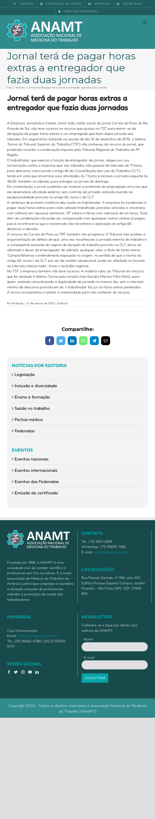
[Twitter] (16, 672)
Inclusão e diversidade (36, 385)
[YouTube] (30, 672)
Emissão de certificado (36, 492)
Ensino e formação (32, 396)
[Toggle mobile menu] (145, 22)
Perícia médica (29, 419)
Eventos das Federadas (37, 481)
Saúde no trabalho (32, 408)
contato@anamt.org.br (111, 552)
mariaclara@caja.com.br (37, 635)
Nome (88, 639)
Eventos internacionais (36, 470)
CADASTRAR (95, 678)
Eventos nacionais (31, 458)
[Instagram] (23, 672)
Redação (18, 303)
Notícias (62, 303)
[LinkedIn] (37, 672)
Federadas (25, 430)
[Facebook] (9, 672)
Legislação (25, 374)
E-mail (90, 657)
